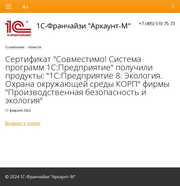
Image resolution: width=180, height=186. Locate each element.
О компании (14, 47)
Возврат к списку (22, 123)
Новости (34, 47)
